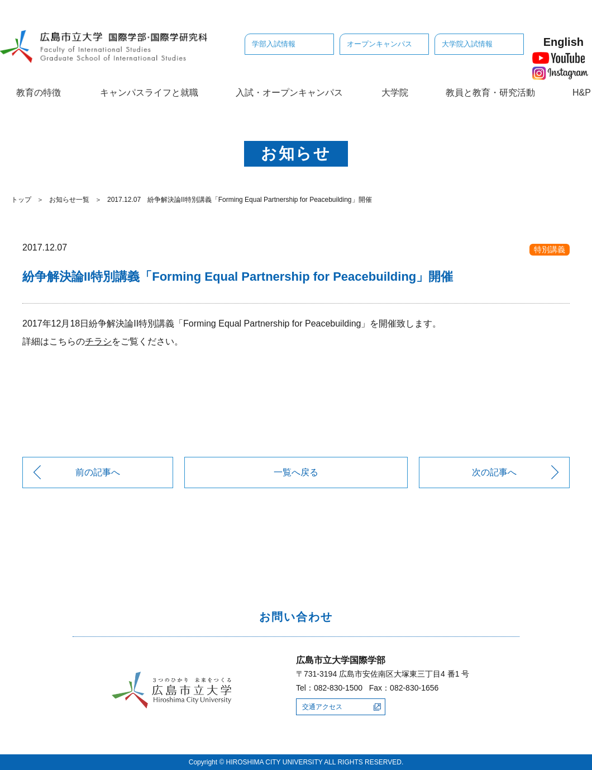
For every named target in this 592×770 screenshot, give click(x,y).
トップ (21, 200)
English (563, 42)
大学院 (394, 92)
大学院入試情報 (467, 44)
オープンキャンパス (379, 44)
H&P (581, 92)
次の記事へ (494, 472)
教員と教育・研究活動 (490, 92)
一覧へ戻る (296, 472)
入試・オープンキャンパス (289, 92)
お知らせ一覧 (69, 200)
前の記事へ (97, 472)
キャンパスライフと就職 (149, 92)
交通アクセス (322, 707)
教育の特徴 (38, 92)
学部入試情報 (273, 44)
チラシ (98, 341)
